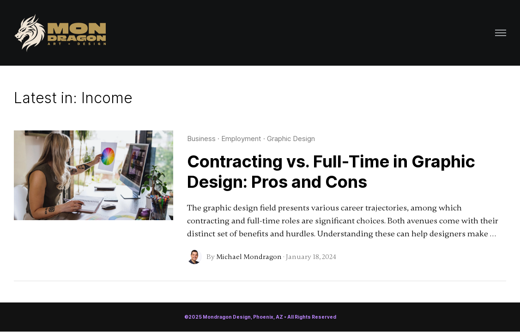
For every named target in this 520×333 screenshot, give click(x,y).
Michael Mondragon (249, 257)
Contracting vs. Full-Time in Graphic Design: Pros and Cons (331, 171)
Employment (241, 138)
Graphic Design (291, 138)
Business (201, 138)
